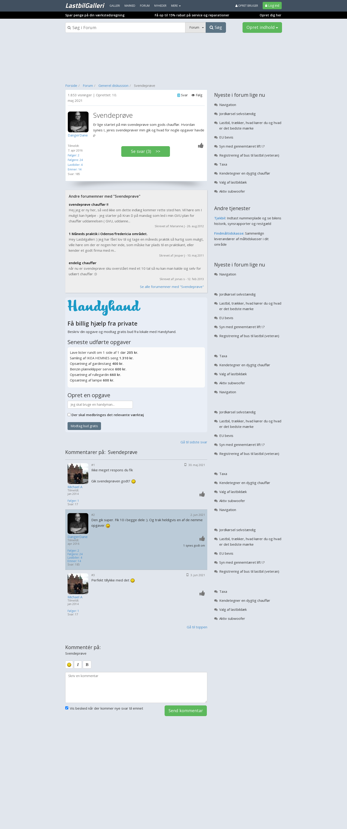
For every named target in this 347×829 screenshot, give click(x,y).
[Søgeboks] (125, 27)
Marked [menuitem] (130, 6)
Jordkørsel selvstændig (237, 113)
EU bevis (226, 137)
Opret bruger (246, 6)
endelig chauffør (82, 262)
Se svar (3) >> (145, 151)
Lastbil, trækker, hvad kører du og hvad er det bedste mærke (250, 125)
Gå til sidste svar (194, 442)
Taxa (223, 164)
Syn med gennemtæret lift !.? (242, 146)
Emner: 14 (74, 169)
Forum (88, 85)
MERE (176, 6)
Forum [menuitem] (145, 6)
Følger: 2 (73, 155)
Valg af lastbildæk (233, 182)
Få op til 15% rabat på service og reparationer (192, 15)
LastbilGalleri (84, 5)
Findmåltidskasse (228, 233)
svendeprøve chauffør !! (88, 204)
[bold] (87, 665)
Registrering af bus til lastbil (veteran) (249, 155)
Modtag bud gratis (84, 426)
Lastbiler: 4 (75, 165)
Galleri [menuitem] (115, 6)
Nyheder (160, 6)
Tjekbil (219, 218)
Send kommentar (186, 710)
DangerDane (78, 537)
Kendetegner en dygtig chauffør (244, 173)
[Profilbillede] (79, 122)
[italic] (78, 665)
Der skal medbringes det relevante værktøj (107, 414)
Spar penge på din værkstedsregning (95, 15)
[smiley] (69, 665)
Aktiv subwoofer (232, 191)
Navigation (227, 104)
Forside (71, 85)
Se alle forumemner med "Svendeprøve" (172, 286)
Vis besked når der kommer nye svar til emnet (104, 708)
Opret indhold (262, 27)
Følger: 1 (73, 501)
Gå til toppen (197, 627)
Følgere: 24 (75, 160)
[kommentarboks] (136, 687)
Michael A (75, 487)
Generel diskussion (113, 85)
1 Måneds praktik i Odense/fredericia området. (108, 233)
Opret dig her (270, 15)
